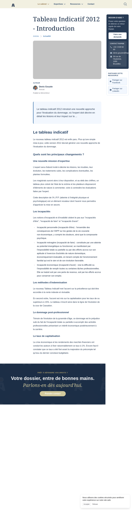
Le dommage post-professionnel (51, 312)
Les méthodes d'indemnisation (50, 282)
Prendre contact (53, 394)
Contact (91, 4)
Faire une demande (118, 35)
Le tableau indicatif (50, 132)
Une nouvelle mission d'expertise (51, 161)
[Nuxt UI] (13, 4)
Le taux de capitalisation (46, 336)
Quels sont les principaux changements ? (58, 154)
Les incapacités (41, 211)
